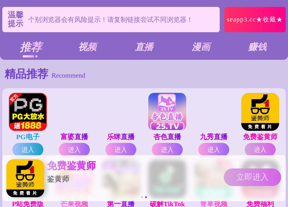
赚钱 (257, 47)
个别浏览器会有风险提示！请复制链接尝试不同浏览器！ (110, 19)
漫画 (201, 47)
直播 (144, 47)
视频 (87, 47)
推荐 (31, 47)
